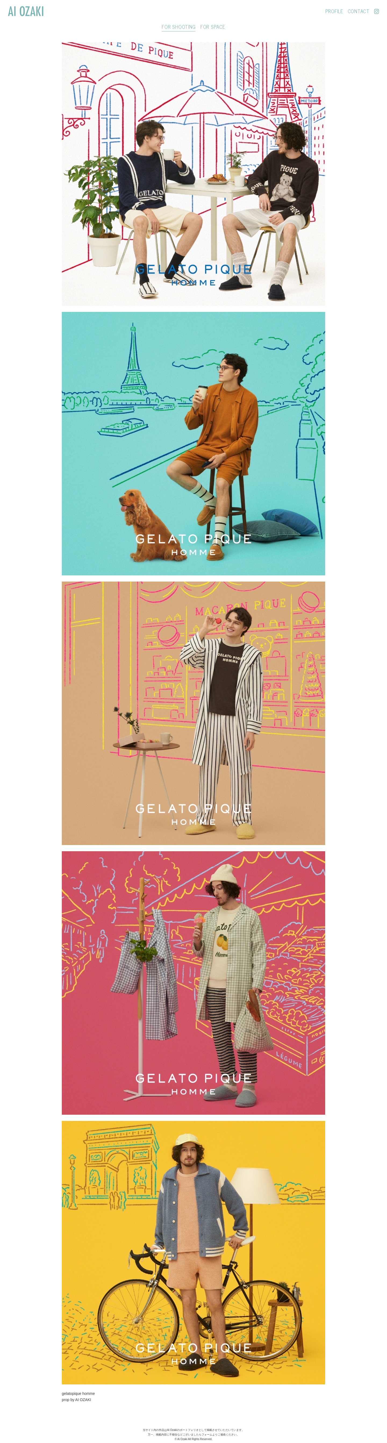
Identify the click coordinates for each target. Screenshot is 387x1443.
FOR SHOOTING (178, 27)
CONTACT (356, 11)
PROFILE (332, 11)
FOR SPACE (212, 27)
